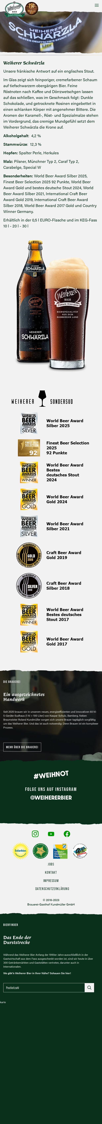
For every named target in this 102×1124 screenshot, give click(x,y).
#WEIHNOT (51, 775)
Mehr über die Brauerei (22, 747)
